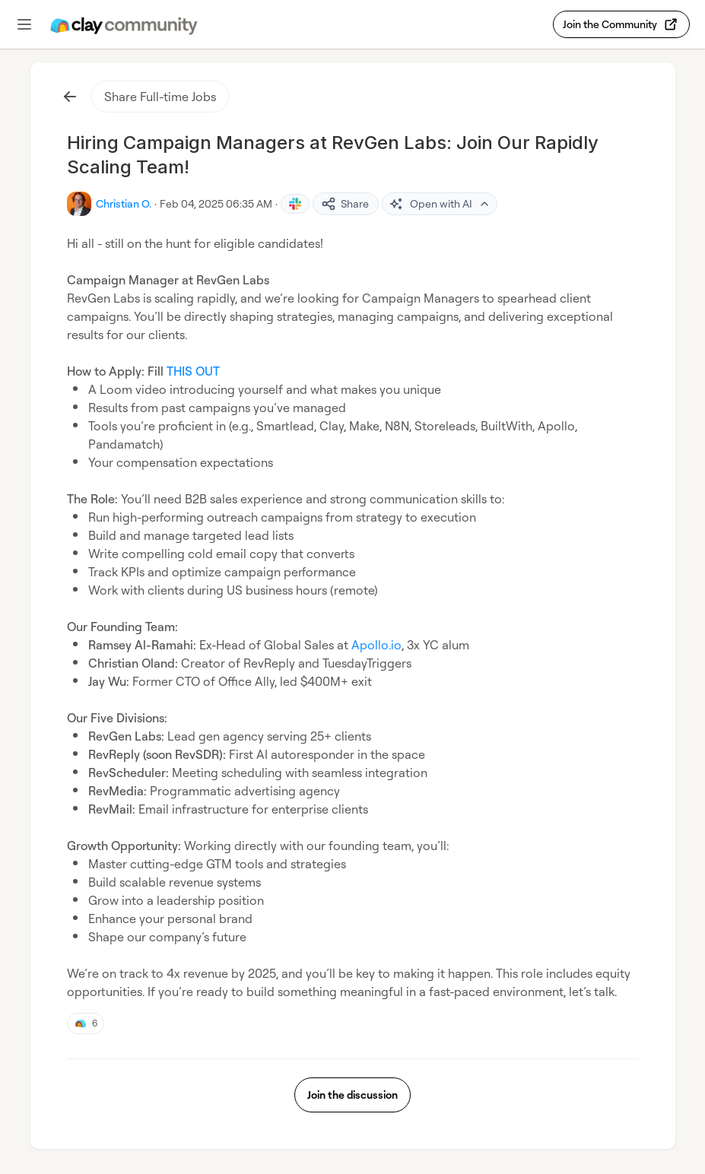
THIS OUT (193, 371)
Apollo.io (376, 644)
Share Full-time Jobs (160, 96)
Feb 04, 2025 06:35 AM (216, 203)
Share (345, 203)
